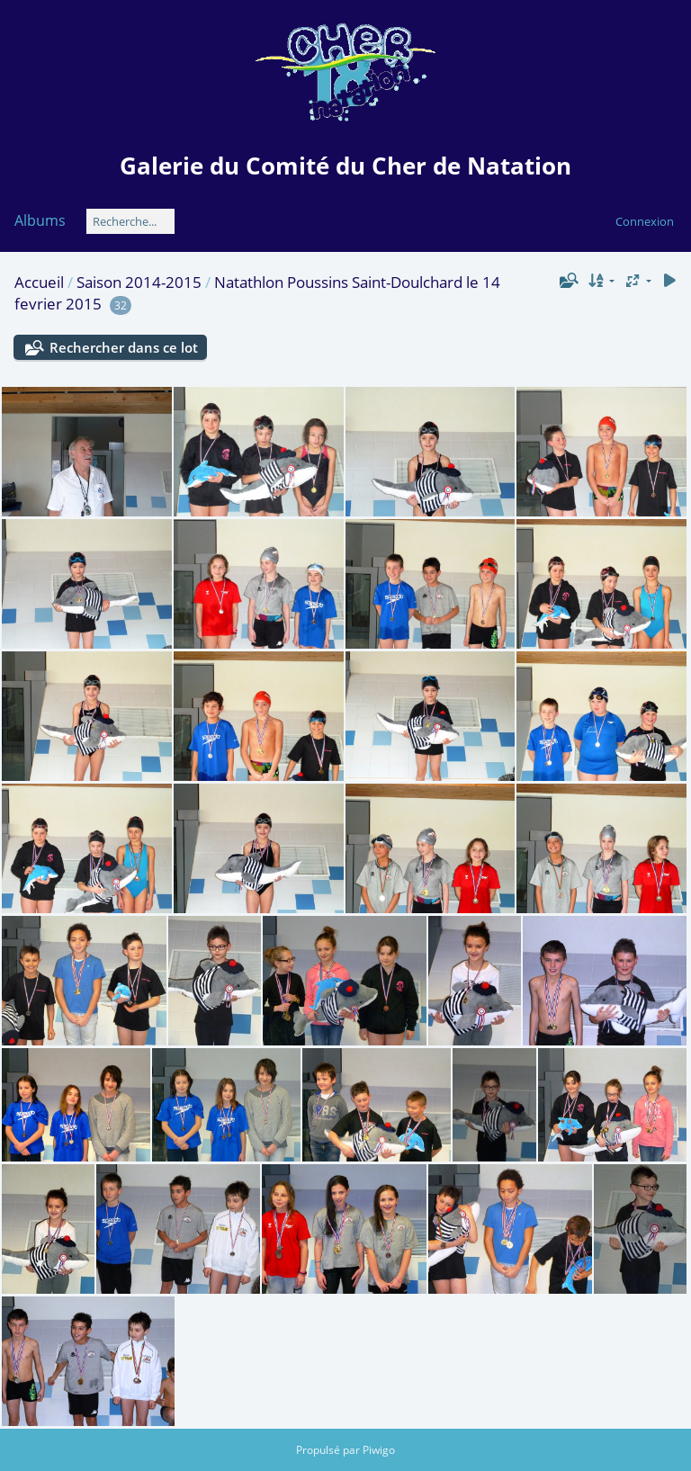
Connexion (644, 221)
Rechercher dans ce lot (123, 347)
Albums (40, 220)
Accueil (39, 282)
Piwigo (379, 1450)
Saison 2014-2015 (139, 282)
